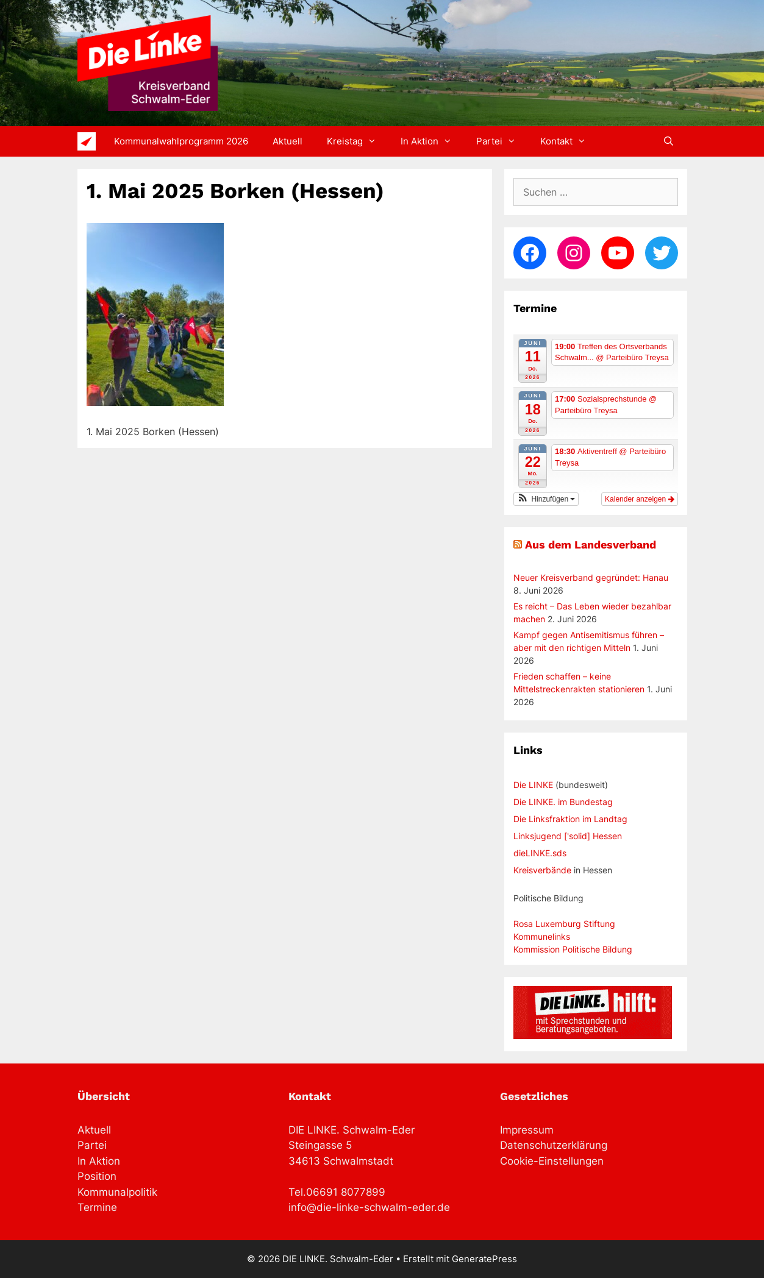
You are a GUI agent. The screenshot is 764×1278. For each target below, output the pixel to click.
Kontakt (569, 141)
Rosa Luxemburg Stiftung (564, 923)
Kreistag (357, 141)
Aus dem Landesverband (590, 544)
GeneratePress (484, 1259)
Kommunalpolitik (117, 1192)
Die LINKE (533, 784)
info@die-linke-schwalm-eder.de (369, 1207)
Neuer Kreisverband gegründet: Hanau (590, 577)
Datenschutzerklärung (553, 1145)
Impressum (527, 1130)
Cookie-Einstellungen (552, 1161)
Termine (97, 1207)
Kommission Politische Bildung (572, 949)
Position (96, 1176)
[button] (546, 499)
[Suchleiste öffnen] (669, 141)
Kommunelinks (541, 936)
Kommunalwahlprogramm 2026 (181, 141)
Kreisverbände (542, 870)
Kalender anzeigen (639, 499)
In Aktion (432, 141)
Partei (502, 141)
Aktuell (287, 141)
